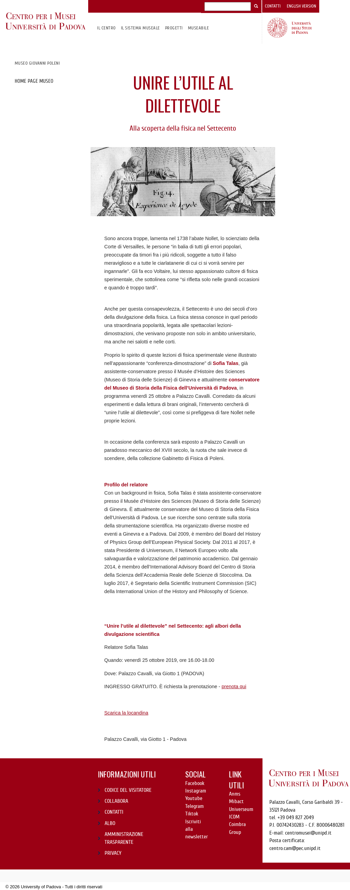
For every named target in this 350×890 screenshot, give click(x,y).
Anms (234, 794)
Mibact (236, 801)
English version (301, 6)
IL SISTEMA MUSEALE (140, 27)
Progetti (174, 27)
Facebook (194, 783)
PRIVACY (113, 853)
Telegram (194, 806)
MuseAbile (198, 27)
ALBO (110, 823)
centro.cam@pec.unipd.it (295, 848)
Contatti (273, 6)
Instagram (195, 791)
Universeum (241, 809)
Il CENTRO (106, 27)
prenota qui (233, 686)
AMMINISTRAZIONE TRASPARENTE (124, 838)
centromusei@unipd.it (308, 833)
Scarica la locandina (126, 713)
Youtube (193, 798)
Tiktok (191, 814)
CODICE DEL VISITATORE (128, 790)
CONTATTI (114, 812)
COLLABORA (116, 801)
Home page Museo (34, 81)
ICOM (234, 817)
